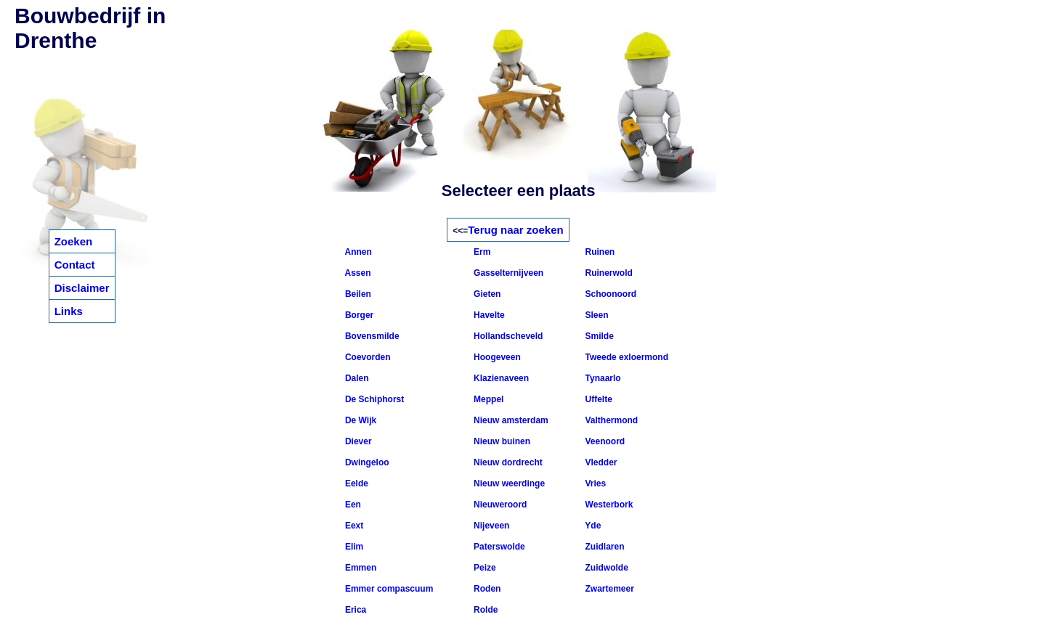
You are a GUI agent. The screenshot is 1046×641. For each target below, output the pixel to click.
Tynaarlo (601, 378)
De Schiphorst (374, 399)
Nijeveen (490, 525)
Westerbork (608, 504)
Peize (483, 568)
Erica (355, 610)
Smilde (598, 336)
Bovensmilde (371, 336)
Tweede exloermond (625, 357)
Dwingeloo (366, 462)
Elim (353, 547)
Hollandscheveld (507, 336)
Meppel (487, 399)
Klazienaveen (500, 378)
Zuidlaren (603, 547)
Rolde (484, 610)
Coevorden (367, 357)
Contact (74, 264)
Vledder (600, 462)
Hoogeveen (496, 357)
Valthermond (610, 420)
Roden (486, 589)
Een (352, 504)
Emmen (360, 568)
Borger (358, 315)
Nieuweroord (499, 504)
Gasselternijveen (507, 273)
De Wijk (360, 420)
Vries (594, 483)
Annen (357, 252)
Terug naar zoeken (515, 230)
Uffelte (597, 399)
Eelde (355, 483)
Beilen (357, 294)
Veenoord (604, 441)
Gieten (486, 294)
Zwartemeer (608, 589)
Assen (357, 273)
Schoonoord (609, 294)
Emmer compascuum (388, 589)
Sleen (595, 315)
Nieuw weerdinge (508, 483)
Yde (592, 525)
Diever (357, 441)
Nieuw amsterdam (509, 420)
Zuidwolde (605, 568)
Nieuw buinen (500, 441)
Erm (481, 252)
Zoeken (73, 241)
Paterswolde (498, 547)
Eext (353, 525)
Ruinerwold (608, 273)
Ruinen (599, 252)
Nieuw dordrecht (507, 462)
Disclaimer (82, 288)
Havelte (488, 315)
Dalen (356, 378)
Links (68, 311)
